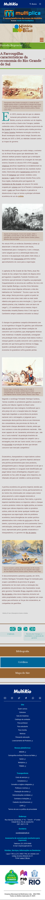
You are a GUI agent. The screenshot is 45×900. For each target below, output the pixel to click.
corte (27, 520)
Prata (36, 344)
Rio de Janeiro (31, 532)
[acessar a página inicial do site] (11, 4)
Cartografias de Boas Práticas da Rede (22, 755)
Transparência (22, 773)
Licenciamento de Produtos (22, 741)
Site (22, 705)
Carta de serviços (22, 777)
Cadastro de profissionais (22, 802)
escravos (5, 178)
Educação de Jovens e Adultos (20, 613)
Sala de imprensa (22, 716)
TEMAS (22, 766)
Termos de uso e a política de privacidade (22, 809)
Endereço (22, 816)
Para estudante (22, 726)
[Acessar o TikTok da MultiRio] (19, 698)
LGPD (22, 806)
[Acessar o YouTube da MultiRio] (5, 698)
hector (22, 759)
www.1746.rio (25, 858)
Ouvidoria (22, 829)
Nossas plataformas (22, 748)
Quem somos (22, 709)
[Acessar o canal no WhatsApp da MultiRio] (33, 698)
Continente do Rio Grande (11, 184)
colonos (15, 187)
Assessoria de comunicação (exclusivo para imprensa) (22, 839)
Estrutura (22, 712)
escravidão (8, 444)
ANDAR (22, 752)
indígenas (12, 175)
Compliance (22, 781)
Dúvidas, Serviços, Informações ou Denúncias (22, 850)
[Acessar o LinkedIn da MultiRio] (40, 698)
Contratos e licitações (22, 799)
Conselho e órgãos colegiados (22, 784)
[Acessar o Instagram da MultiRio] (12, 698)
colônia (20, 196)
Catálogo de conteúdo (22, 719)
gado (13, 178)
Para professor (22, 723)
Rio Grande (6, 129)
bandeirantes (25, 172)
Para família (22, 730)
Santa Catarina (9, 132)
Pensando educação (22, 737)
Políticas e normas (22, 788)
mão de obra (6, 328)
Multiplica (22, 763)
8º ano (9, 613)
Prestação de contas (23, 792)
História (4, 613)
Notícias (22, 734)
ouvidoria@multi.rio (22, 833)
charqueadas (18, 259)
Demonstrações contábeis (23, 795)
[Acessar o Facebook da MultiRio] (26, 698)
